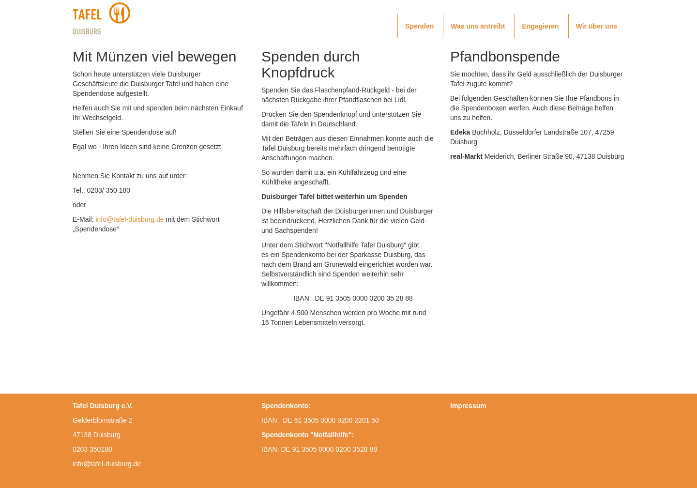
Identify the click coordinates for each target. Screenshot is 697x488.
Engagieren (540, 26)
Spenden (419, 26)
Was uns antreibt (478, 26)
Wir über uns (596, 26)
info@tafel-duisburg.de (129, 219)
